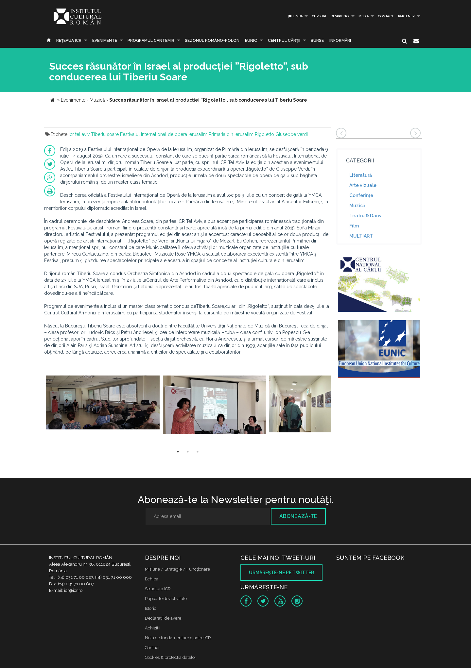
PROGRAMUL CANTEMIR (151, 40)
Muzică (357, 205)
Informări (340, 40)
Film (354, 225)
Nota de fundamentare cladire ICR (178, 637)
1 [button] (178, 451)
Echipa (151, 578)
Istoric (150, 608)
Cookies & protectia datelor (170, 657)
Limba (295, 16)
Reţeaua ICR (68, 40)
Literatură (360, 175)
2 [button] (187, 451)
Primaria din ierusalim (231, 134)
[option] (102, 406)
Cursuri (319, 16)
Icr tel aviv (79, 134)
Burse (317, 40)
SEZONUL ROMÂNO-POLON (212, 40)
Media (363, 16)
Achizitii (152, 628)
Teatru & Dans (365, 215)
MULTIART (361, 236)
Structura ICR (158, 588)
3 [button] (197, 451)
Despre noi (340, 16)
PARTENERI (406, 16)
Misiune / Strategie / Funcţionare (177, 569)
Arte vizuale (362, 185)
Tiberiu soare (105, 134)
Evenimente (104, 40)
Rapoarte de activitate (166, 598)
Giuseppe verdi (291, 134)
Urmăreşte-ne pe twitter (281, 572)
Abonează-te (298, 516)
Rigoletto (264, 134)
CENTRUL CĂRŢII (284, 40)
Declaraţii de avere (163, 618)
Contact (385, 16)
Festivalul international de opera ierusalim (163, 134)
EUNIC (251, 40)
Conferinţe (361, 195)
